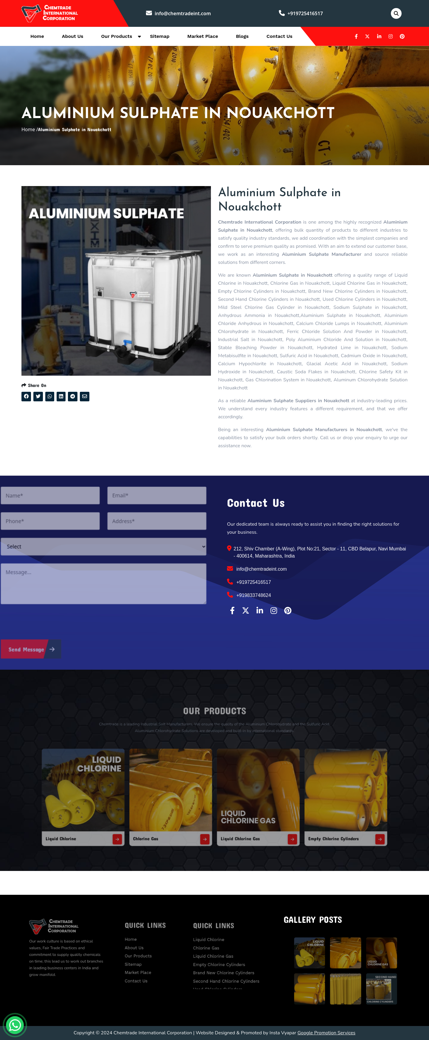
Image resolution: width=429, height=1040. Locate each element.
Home (37, 36)
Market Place (202, 36)
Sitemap (159, 36)
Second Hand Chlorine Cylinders (227, 974)
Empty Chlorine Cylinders (301, 823)
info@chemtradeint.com (178, 13)
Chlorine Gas (164, 823)
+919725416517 (301, 13)
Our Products (116, 36)
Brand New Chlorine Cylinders (225, 968)
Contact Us (280, 36)
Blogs (242, 36)
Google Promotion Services (326, 1033)
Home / (29, 129)
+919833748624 (249, 595)
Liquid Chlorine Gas (233, 823)
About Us (72, 36)
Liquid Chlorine (101, 823)
